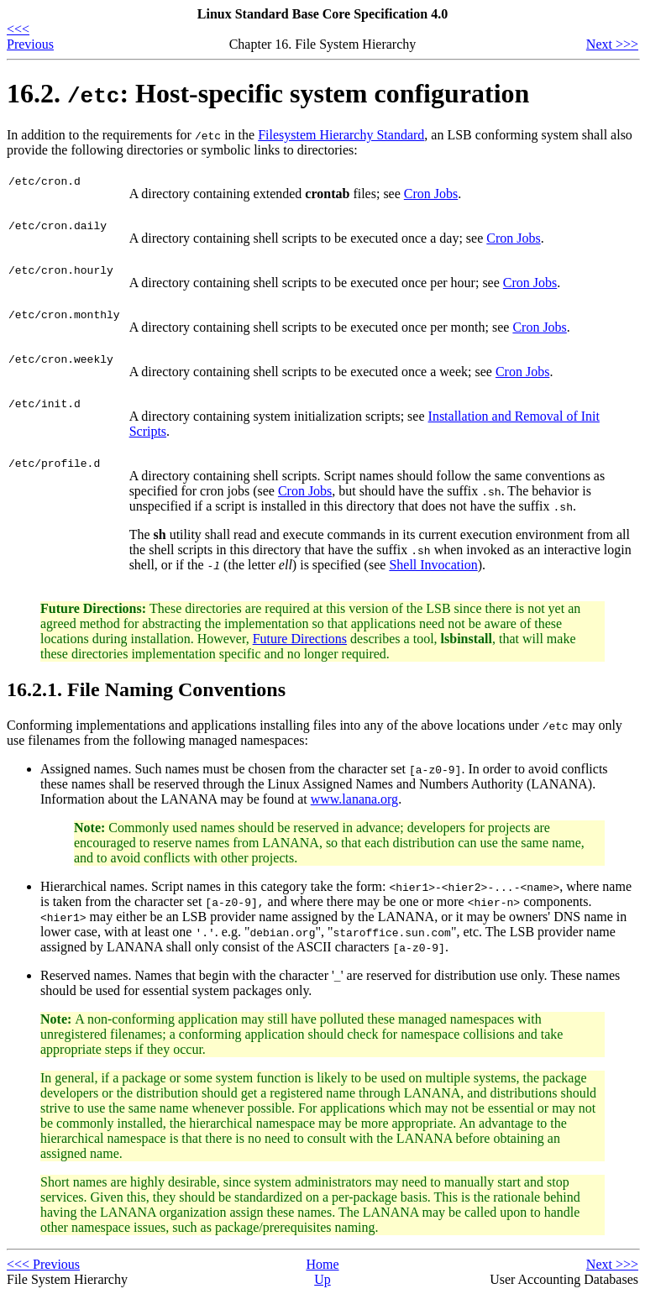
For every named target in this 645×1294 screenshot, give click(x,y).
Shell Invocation (433, 565)
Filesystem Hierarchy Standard (341, 135)
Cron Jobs (431, 193)
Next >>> (612, 44)
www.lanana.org (354, 799)
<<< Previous (30, 36)
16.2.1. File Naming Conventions (146, 689)
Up (322, 1279)
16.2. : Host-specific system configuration (268, 93)
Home (322, 1264)
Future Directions (300, 638)
